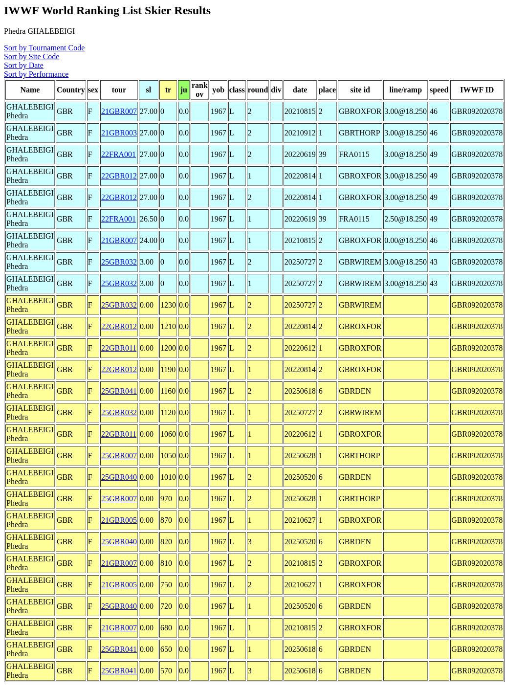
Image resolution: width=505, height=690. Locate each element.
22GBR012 (119, 176)
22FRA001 (118, 154)
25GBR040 (119, 477)
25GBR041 (119, 391)
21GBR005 (119, 520)
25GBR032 (119, 262)
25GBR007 (119, 455)
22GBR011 (118, 348)
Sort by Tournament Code (44, 48)
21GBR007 (119, 111)
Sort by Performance (36, 74)
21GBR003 (119, 133)
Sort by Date (24, 65)
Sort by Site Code (31, 56)
